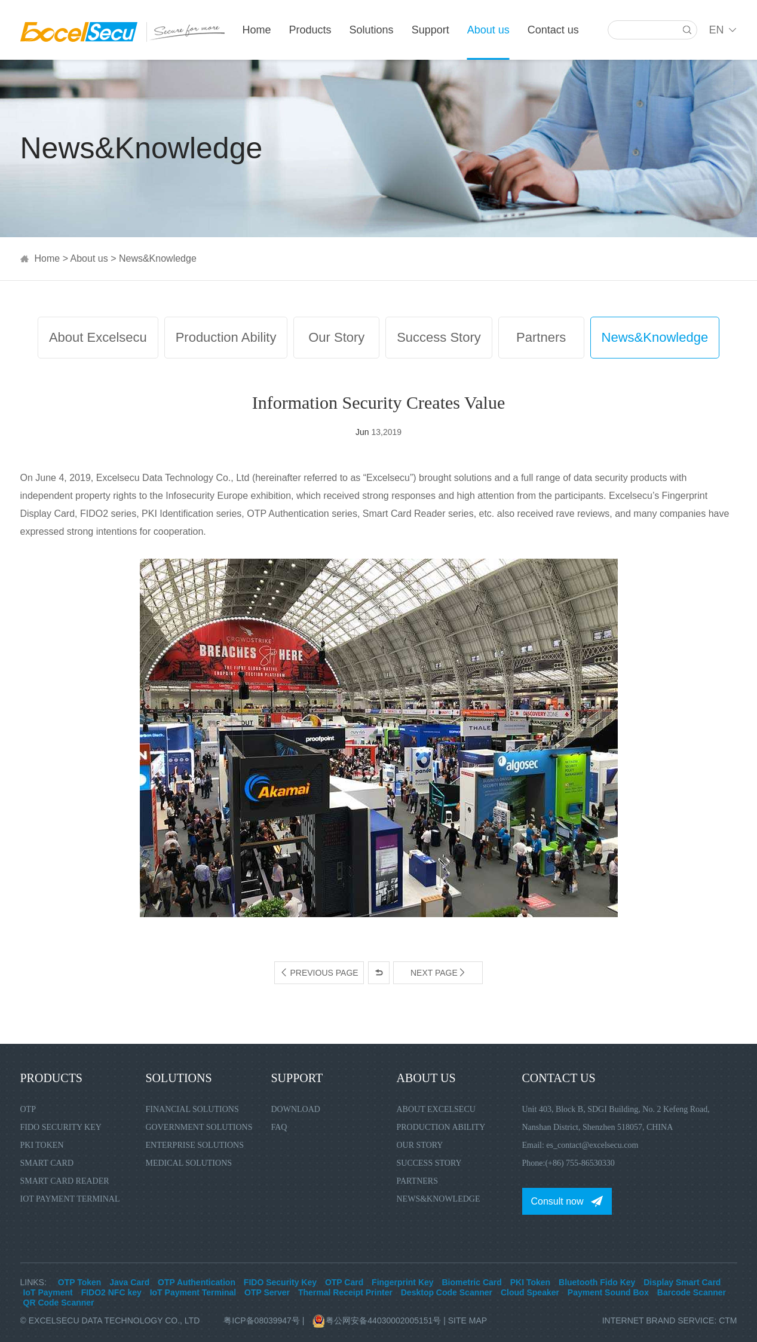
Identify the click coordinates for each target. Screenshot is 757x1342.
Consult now (557, 1201)
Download (295, 1109)
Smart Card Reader (64, 1180)
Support (430, 30)
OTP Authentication (196, 1282)
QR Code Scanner (58, 1302)
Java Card (129, 1282)
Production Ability (226, 337)
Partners (541, 337)
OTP (28, 1109)
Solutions (372, 30)
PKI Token (42, 1145)
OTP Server (267, 1292)
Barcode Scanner (691, 1292)
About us (488, 30)
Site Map (467, 1320)
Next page (438, 973)
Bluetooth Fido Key (597, 1282)
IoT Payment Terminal (70, 1198)
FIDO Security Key (61, 1127)
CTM (728, 1320)
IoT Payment (48, 1292)
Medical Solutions (189, 1163)
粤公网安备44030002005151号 (377, 1320)
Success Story (439, 337)
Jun (362, 432)
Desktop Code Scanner (446, 1292)
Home (257, 30)
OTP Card (344, 1282)
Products (310, 30)
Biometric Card (471, 1282)
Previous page (319, 973)
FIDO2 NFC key (111, 1292)
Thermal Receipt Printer (345, 1292)
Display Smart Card (682, 1282)
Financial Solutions (192, 1109)
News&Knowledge (158, 258)
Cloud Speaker (530, 1292)
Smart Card (47, 1163)
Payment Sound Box (608, 1292)
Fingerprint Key (402, 1282)
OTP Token (80, 1282)
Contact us (553, 30)
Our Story (336, 337)
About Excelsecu (98, 337)
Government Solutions (199, 1127)
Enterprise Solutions (195, 1145)
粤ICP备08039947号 (261, 1320)
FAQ (279, 1127)
